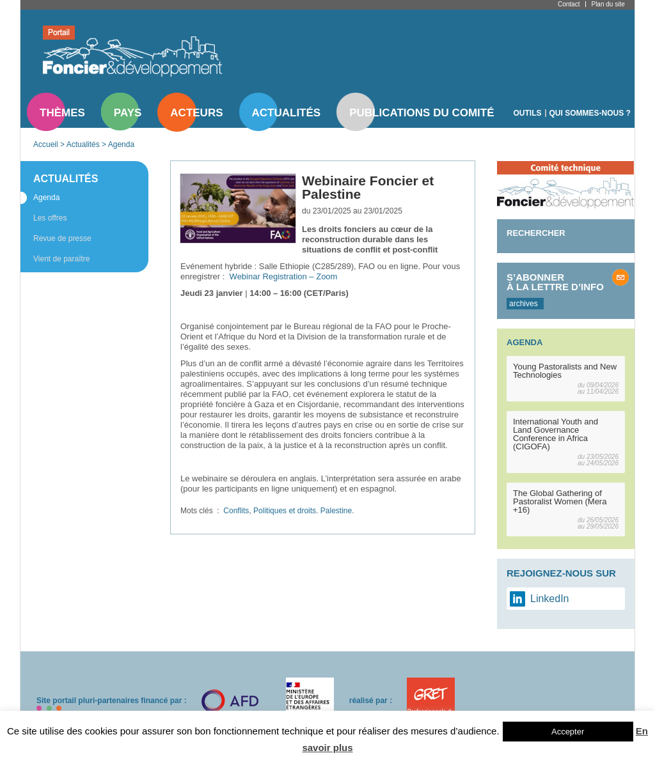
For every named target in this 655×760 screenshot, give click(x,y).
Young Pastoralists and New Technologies (565, 371)
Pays (127, 113)
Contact (569, 4)
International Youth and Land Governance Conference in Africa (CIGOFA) (555, 434)
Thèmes (62, 113)
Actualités (286, 113)
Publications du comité (421, 113)
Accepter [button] (567, 731)
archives (523, 303)
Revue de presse (62, 238)
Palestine (336, 510)
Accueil (45, 144)
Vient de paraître (61, 258)
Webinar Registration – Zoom (284, 276)
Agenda (121, 144)
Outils (528, 113)
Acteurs (196, 113)
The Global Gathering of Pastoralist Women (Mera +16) (559, 501)
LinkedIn (549, 598)
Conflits (236, 510)
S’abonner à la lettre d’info (555, 282)
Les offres (50, 217)
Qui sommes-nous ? (590, 113)
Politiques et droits (284, 510)
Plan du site (607, 4)
